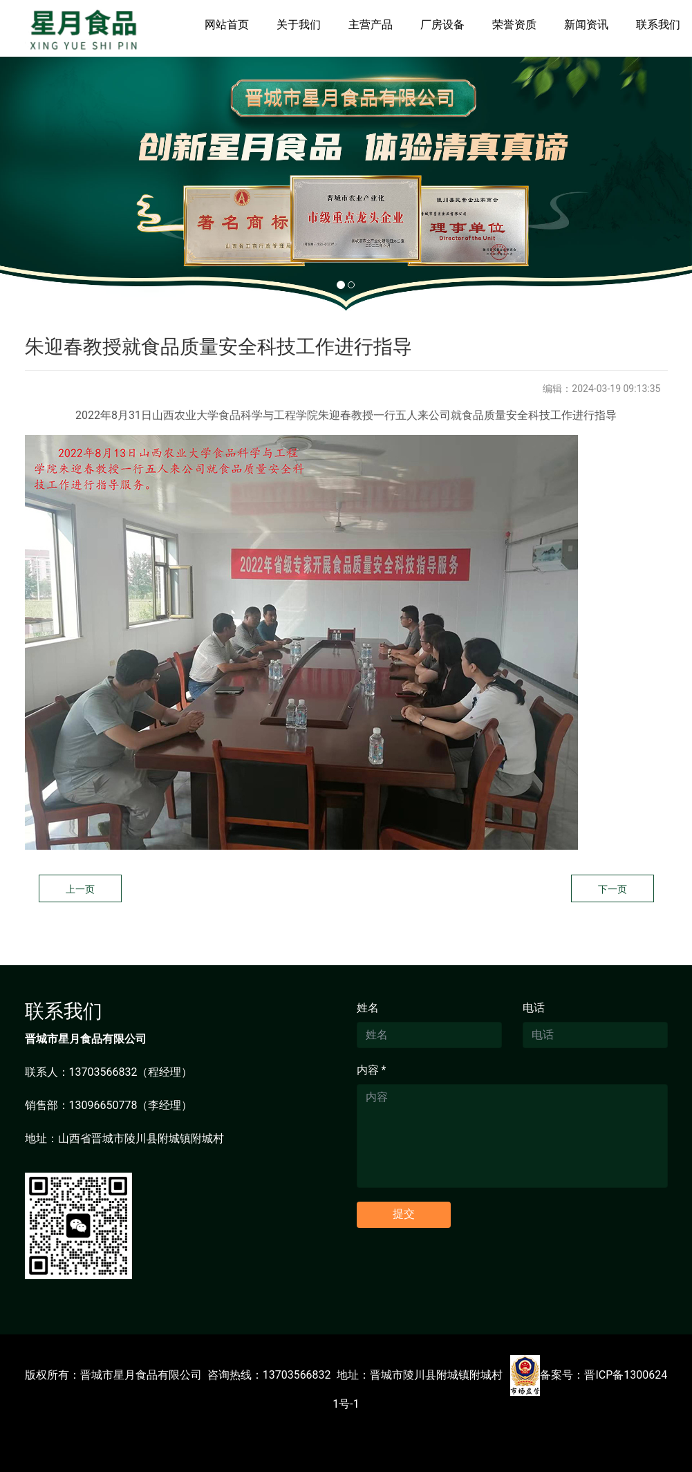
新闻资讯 (586, 24)
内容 (371, 1070)
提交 (404, 1213)
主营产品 (370, 24)
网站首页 (227, 24)
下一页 (612, 889)
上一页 (80, 889)
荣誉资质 (514, 24)
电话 (534, 1007)
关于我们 (299, 24)
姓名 (368, 1007)
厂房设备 (442, 24)
